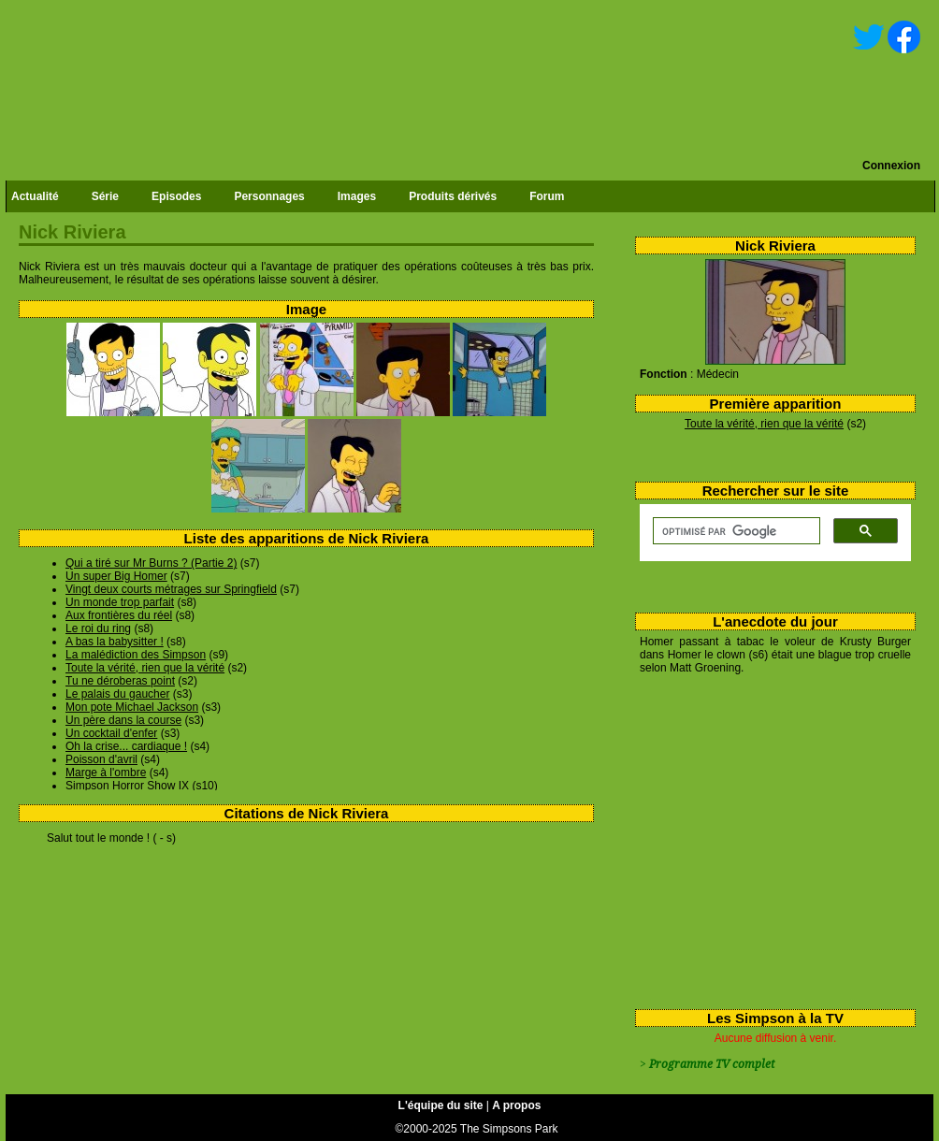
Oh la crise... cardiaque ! (126, 746)
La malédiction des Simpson (135, 654)
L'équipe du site (441, 1105)
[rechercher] (734, 531)
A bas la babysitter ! (114, 641)
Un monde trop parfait (119, 602)
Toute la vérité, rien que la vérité (764, 423)
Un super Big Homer (116, 576)
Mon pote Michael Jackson (131, 707)
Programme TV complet (711, 1064)
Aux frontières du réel (118, 615)
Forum (546, 196)
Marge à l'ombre (105, 772)
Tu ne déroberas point (120, 680)
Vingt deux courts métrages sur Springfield (171, 589)
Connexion (891, 165)
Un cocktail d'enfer (111, 733)
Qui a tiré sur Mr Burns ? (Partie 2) (151, 563)
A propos (516, 1105)
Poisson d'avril (101, 759)
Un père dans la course (123, 720)
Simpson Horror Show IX (127, 785)
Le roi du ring (98, 628)
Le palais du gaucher (117, 693)
